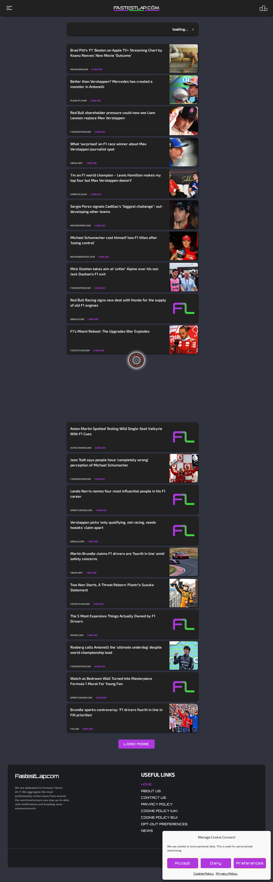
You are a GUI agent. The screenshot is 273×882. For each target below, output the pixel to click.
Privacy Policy (226, 873)
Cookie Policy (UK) (159, 811)
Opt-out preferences (164, 824)
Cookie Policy (204, 873)
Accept (182, 863)
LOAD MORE (136, 744)
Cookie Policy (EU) (159, 817)
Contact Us (153, 797)
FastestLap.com (36, 776)
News (147, 831)
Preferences (250, 863)
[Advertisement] (132, 388)
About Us (151, 791)
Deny (215, 863)
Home (146, 784)
